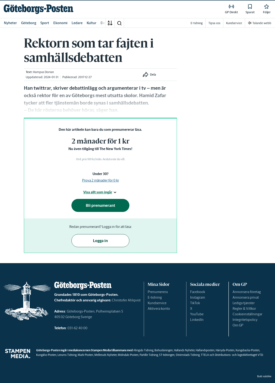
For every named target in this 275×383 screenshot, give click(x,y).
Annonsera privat (246, 297)
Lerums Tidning (67, 355)
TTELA (205, 355)
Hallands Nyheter (184, 350)
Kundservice (157, 303)
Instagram (197, 297)
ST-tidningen (167, 355)
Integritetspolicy (245, 319)
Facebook (197, 292)
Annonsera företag (247, 292)
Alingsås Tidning (143, 350)
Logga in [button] (100, 240)
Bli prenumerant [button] (100, 205)
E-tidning (155, 297)
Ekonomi (60, 23)
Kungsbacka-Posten (247, 350)
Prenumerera (158, 292)
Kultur (91, 23)
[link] (38, 9)
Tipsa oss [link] (214, 23)
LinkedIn (197, 319)
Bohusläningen (163, 350)
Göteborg (28, 23)
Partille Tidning (149, 355)
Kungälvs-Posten (46, 355)
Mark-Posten (85, 355)
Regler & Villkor (244, 308)
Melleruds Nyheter (105, 355)
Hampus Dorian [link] (43, 72)
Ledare (77, 23)
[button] (119, 23)
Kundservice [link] (234, 23)
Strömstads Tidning (188, 355)
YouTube (197, 314)
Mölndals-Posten (128, 355)
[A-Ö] (110, 23)
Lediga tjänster (244, 303)
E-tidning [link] (197, 23)
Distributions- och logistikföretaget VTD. (239, 355)
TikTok (195, 303)
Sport (44, 23)
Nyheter (10, 23)
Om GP (238, 325)
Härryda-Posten (225, 350)
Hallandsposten (205, 350)
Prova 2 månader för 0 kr (100, 180)
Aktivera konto (159, 308)
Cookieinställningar (247, 314)
